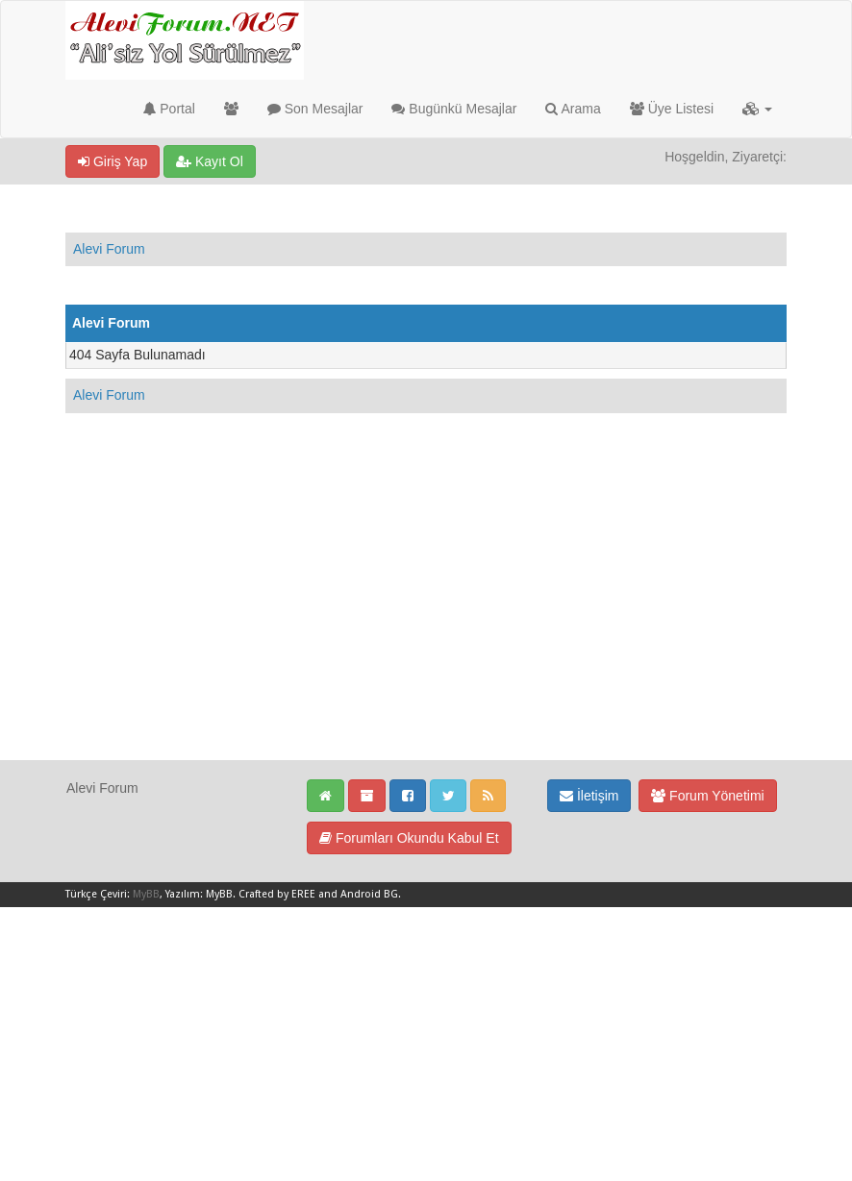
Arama (572, 108)
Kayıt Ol (209, 161)
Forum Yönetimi (707, 795)
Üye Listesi (672, 108)
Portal (168, 108)
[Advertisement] (426, 624)
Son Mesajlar (315, 108)
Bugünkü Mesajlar (453, 108)
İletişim (589, 795)
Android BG (369, 894)
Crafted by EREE (276, 894)
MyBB (146, 894)
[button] (757, 108)
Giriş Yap (112, 161)
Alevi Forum (109, 249)
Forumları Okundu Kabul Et (409, 838)
